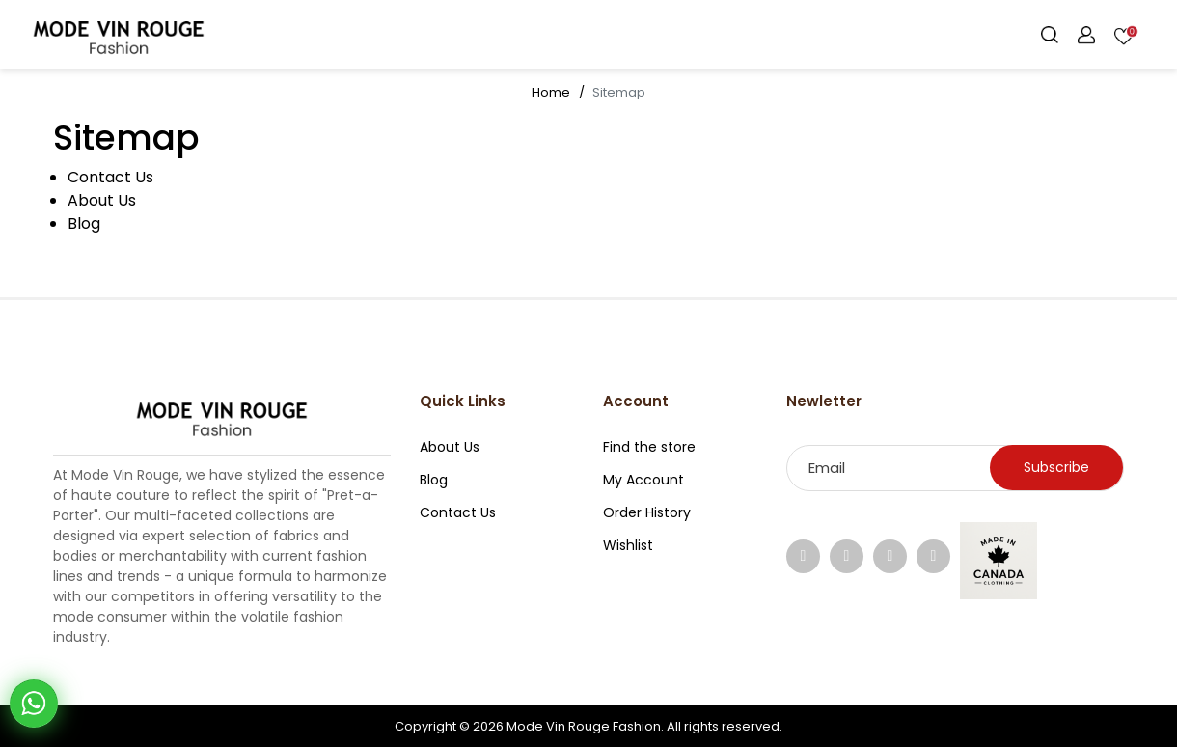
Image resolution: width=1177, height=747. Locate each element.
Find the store (649, 446)
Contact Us (110, 177)
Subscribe (1056, 467)
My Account (643, 479)
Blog (84, 223)
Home (551, 92)
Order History (647, 512)
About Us (102, 200)
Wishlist (628, 545)
